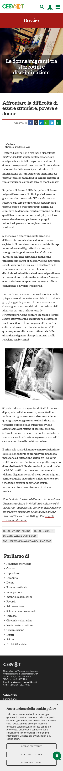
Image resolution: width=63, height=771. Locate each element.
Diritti (10, 634)
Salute (10, 639)
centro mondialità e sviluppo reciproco (27, 541)
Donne (10, 582)
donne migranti (43, 531)
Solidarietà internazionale (21, 611)
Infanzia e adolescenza (19, 596)
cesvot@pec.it (30, 682)
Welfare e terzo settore (19, 625)
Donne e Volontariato (16, 531)
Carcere (10, 568)
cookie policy (12, 739)
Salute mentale (15, 606)
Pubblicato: (10, 144)
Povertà (11, 601)
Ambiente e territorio (18, 563)
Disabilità (12, 578)
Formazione (10, 698)
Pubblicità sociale (16, 644)
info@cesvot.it (16, 682)
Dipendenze (13, 573)
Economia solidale (16, 587)
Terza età (11, 615)
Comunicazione (15, 630)
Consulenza (10, 694)
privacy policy (39, 736)
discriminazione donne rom (19, 536)
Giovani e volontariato (19, 620)
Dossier (32, 20)
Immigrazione (14, 592)
